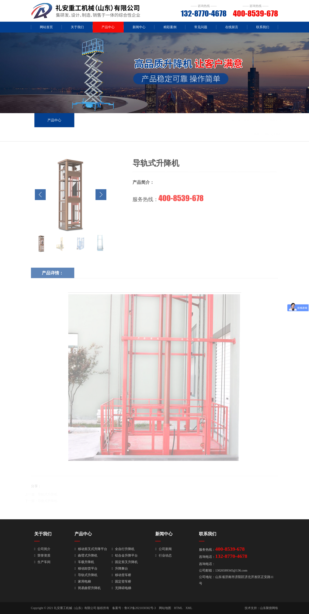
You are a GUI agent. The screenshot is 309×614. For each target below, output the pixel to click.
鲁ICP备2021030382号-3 (140, 608)
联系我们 (262, 27)
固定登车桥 (121, 581)
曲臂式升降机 (85, 555)
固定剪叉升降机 (125, 562)
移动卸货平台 (85, 568)
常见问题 (200, 27)
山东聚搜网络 (269, 608)
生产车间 (42, 562)
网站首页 (46, 27)
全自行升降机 (123, 549)
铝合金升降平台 (125, 555)
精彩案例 (169, 27)
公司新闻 (163, 549)
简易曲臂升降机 (87, 588)
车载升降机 (84, 562)
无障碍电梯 (121, 588)
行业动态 (163, 555)
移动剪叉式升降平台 (90, 549)
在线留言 (231, 27)
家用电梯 (82, 581)
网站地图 (165, 608)
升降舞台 (120, 568)
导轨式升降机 (266, 134)
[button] (97, 194)
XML (189, 608)
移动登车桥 (121, 575)
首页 (240, 120)
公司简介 (42, 549)
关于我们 (77, 27)
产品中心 (108, 27)
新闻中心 (139, 27)
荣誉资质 (42, 555)
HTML (178, 608)
